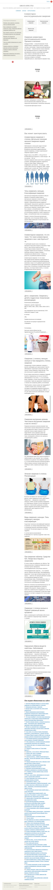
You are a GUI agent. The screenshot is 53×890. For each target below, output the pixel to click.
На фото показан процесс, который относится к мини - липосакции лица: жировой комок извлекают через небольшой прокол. (37, 723)
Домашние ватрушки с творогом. (34, 707)
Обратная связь (36, 883)
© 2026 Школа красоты (7, 883)
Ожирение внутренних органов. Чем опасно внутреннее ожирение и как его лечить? (37, 421)
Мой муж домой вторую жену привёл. (35, 715)
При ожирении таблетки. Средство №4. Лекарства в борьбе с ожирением (37, 559)
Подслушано (31, 10)
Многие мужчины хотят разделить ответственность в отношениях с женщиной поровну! (35, 836)
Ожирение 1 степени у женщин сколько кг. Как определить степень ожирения (37, 361)
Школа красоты (26, 6)
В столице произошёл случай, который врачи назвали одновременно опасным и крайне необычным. (36, 866)
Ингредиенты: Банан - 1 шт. (33, 781)
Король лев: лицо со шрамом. (34, 753)
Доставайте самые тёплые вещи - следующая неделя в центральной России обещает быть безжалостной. (37, 813)
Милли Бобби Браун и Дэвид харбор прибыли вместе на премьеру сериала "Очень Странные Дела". (37, 861)
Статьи (24, 10)
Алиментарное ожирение (31, 22)
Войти (48, 1)
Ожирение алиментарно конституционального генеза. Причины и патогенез (35, 39)
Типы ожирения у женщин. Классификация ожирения (34, 192)
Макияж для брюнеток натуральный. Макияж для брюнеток (10, 38)
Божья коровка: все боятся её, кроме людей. (37, 824)
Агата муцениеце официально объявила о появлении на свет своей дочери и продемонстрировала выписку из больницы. (36, 851)
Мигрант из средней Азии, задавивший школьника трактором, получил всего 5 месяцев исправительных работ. (36, 728)
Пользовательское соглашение (28, 883)
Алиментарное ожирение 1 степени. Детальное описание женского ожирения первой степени (35, 140)
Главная (18, 10)
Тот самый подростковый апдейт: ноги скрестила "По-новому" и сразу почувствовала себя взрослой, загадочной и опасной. (36, 795)
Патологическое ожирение (44, 22)
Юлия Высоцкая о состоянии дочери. (35, 816)
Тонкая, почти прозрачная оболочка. (35, 823)
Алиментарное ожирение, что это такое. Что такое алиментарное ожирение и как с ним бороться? (36, 237)
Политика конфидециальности (24, 885)
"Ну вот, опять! (30, 818)
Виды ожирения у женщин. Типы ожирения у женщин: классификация (36, 519)
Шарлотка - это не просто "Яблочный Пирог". (37, 751)
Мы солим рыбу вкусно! (32, 843)
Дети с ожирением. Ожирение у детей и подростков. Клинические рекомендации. (36, 298)
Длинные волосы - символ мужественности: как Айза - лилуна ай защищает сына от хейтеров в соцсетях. (37, 758)
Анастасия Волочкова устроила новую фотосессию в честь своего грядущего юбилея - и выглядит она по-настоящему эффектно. (37, 856)
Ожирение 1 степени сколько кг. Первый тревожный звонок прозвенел (36, 610)
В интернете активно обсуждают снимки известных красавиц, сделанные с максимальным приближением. (37, 846)
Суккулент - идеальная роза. (33, 755)
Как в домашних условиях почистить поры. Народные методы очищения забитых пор (12, 28)
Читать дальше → (28, 128)
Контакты (20, 883)
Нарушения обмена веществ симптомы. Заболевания (35, 647)
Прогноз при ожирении (31, 29)
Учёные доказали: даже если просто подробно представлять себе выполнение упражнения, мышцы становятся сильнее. (37, 871)
